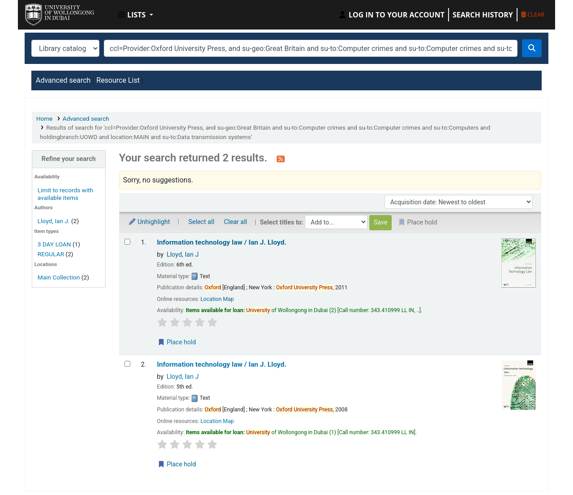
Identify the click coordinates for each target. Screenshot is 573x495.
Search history (483, 15)
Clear (532, 14)
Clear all (235, 222)
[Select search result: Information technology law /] (127, 242)
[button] (136, 15)
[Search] (532, 48)
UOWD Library (47, 12)
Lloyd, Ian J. (54, 220)
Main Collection (59, 277)
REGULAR (51, 254)
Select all (201, 222)
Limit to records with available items (65, 193)
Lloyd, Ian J (183, 254)
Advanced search (63, 80)
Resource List (118, 80)
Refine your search (69, 159)
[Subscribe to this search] (280, 158)
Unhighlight (149, 222)
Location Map (217, 299)
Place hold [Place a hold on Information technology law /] (177, 342)
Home (44, 118)
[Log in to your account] (391, 15)
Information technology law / (221, 242)
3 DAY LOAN (54, 244)
